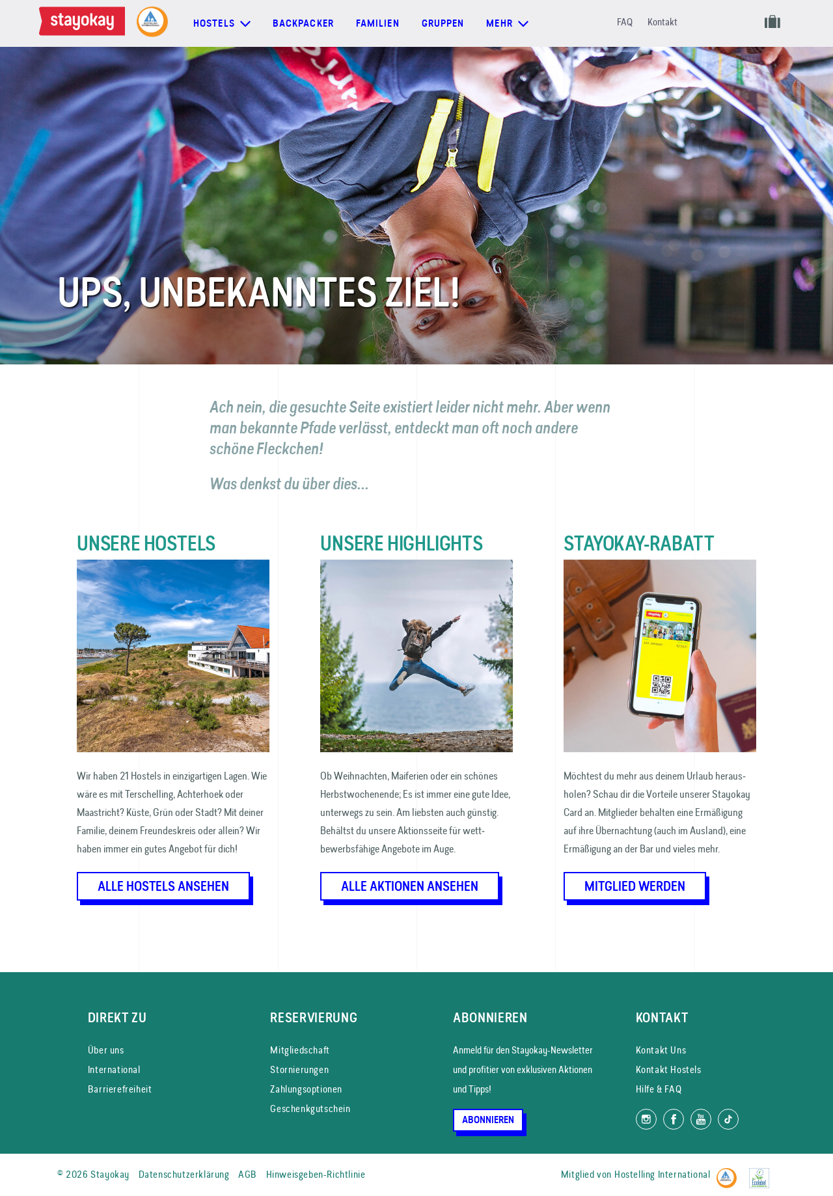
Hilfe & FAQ (659, 1089)
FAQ (625, 22)
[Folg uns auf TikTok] (728, 1119)
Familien (378, 23)
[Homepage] (84, 23)
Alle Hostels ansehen (163, 886)
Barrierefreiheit (120, 1089)
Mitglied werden (634, 886)
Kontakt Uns (661, 1050)
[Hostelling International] (730, 1172)
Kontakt (662, 22)
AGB (247, 1174)
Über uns (106, 1050)
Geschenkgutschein (310, 1108)
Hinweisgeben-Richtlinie (316, 1174)
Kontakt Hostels (669, 1069)
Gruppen (443, 23)
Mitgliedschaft (299, 1050)
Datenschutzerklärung (184, 1174)
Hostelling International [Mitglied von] (662, 1174)
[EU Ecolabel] (762, 1172)
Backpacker (303, 23)
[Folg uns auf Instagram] (646, 1119)
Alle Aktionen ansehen (409, 886)
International (114, 1069)
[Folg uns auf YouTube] (700, 1119)
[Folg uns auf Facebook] (673, 1119)
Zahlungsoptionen (306, 1089)
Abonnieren (488, 1120)
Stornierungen (299, 1069)
